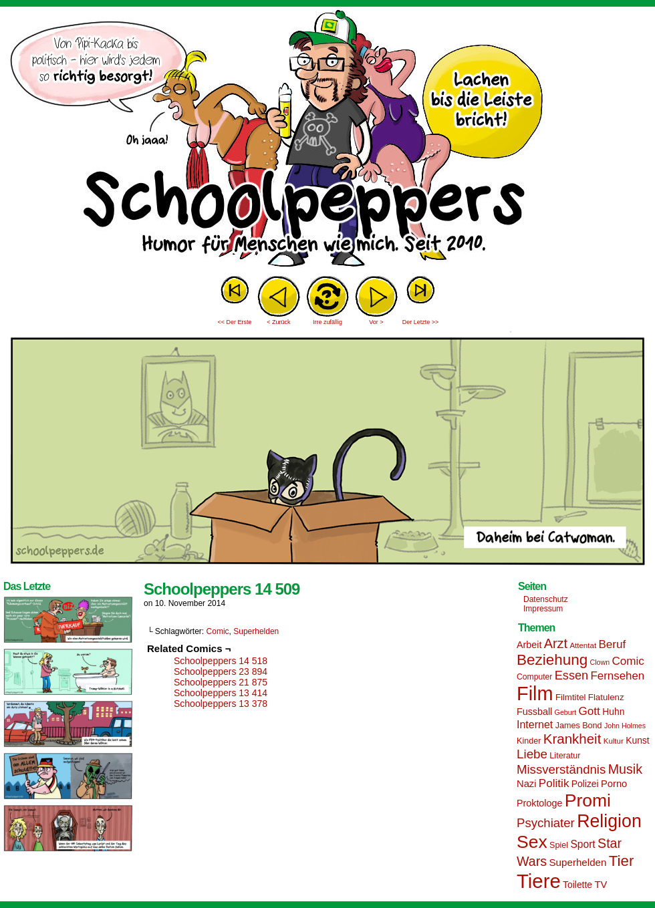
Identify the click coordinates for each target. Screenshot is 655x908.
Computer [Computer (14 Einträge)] (534, 677)
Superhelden (256, 631)
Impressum (543, 608)
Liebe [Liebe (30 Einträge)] (532, 754)
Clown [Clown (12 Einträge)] (600, 662)
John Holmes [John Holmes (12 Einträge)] (625, 726)
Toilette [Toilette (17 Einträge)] (577, 884)
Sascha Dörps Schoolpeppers (327, 140)
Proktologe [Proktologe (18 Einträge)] (539, 803)
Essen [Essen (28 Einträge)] (571, 675)
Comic (218, 631)
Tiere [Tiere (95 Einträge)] (539, 881)
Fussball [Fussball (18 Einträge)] (534, 711)
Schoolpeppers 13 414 (220, 693)
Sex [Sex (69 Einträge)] (532, 842)
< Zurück (278, 322)
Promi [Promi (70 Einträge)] (588, 800)
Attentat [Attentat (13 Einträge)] (582, 645)
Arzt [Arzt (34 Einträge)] (555, 643)
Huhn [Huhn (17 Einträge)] (613, 711)
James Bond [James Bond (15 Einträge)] (578, 725)
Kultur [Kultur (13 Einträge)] (614, 741)
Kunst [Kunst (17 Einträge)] (637, 740)
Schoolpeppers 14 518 (220, 660)
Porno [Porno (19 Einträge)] (614, 783)
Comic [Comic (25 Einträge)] (628, 661)
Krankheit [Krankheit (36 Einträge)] (572, 738)
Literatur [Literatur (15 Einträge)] (564, 755)
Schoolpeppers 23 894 (220, 671)
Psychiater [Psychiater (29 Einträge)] (546, 823)
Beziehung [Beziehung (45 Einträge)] (552, 659)
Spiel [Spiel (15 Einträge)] (558, 845)
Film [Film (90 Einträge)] (535, 693)
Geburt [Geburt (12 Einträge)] (566, 712)
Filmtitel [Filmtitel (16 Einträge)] (570, 697)
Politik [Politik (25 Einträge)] (554, 783)
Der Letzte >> (420, 322)
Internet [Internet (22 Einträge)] (535, 724)
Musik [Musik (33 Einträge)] (625, 769)
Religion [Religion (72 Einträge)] (609, 821)
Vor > (376, 322)
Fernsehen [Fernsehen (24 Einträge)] (618, 675)
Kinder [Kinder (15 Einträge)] (529, 741)
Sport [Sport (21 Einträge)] (582, 844)
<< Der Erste (234, 322)
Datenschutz (545, 599)
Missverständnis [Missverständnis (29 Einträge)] (561, 769)
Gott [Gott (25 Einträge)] (589, 711)
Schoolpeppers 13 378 (220, 703)
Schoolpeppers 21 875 (220, 682)
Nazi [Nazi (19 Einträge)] (526, 783)
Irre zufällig (327, 322)
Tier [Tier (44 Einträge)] (621, 861)
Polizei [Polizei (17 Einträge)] (585, 783)
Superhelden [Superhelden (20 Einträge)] (577, 862)
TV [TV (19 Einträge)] (600, 884)
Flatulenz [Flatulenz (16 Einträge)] (606, 697)
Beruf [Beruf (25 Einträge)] (612, 644)
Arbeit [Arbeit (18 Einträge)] (529, 644)
